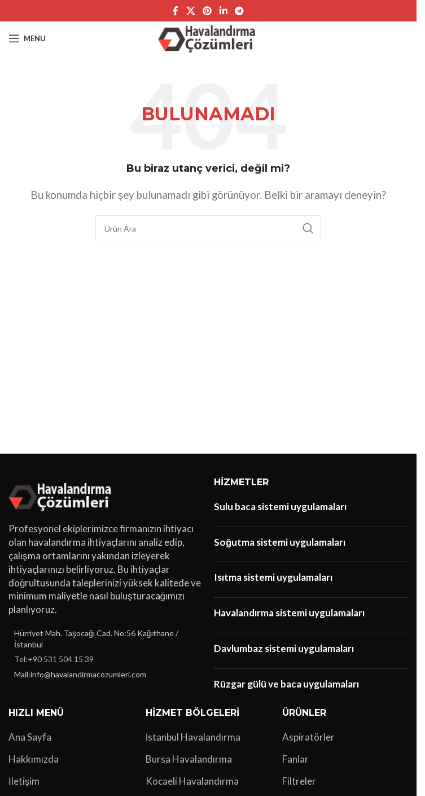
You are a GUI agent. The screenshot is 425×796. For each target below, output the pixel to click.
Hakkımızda (33, 759)
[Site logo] (208, 37)
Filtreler (299, 781)
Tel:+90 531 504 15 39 (54, 659)
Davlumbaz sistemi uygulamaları (284, 648)
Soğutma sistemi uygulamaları (279, 542)
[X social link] (190, 10)
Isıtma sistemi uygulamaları (273, 577)
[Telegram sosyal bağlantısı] (239, 10)
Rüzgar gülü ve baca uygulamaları (286, 684)
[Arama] (208, 228)
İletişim (24, 781)
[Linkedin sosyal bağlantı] (223, 10)
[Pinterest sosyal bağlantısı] (207, 10)
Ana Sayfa (29, 737)
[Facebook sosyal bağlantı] (175, 10)
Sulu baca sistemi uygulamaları (280, 506)
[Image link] (61, 495)
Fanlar (295, 759)
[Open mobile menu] (27, 38)
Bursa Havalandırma (189, 759)
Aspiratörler (308, 737)
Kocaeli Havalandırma (192, 781)
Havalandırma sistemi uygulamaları (289, 613)
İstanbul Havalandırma (193, 737)
